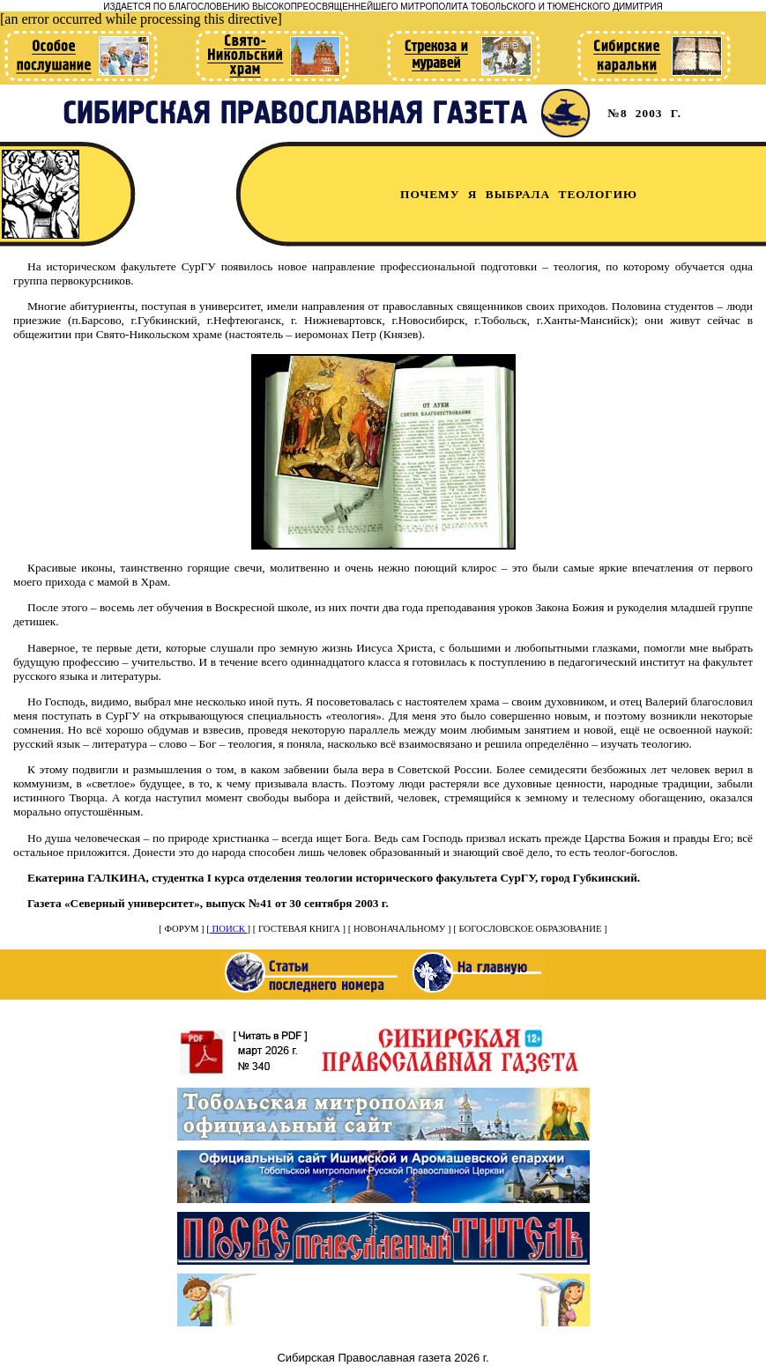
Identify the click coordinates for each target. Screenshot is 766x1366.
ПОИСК (229, 929)
